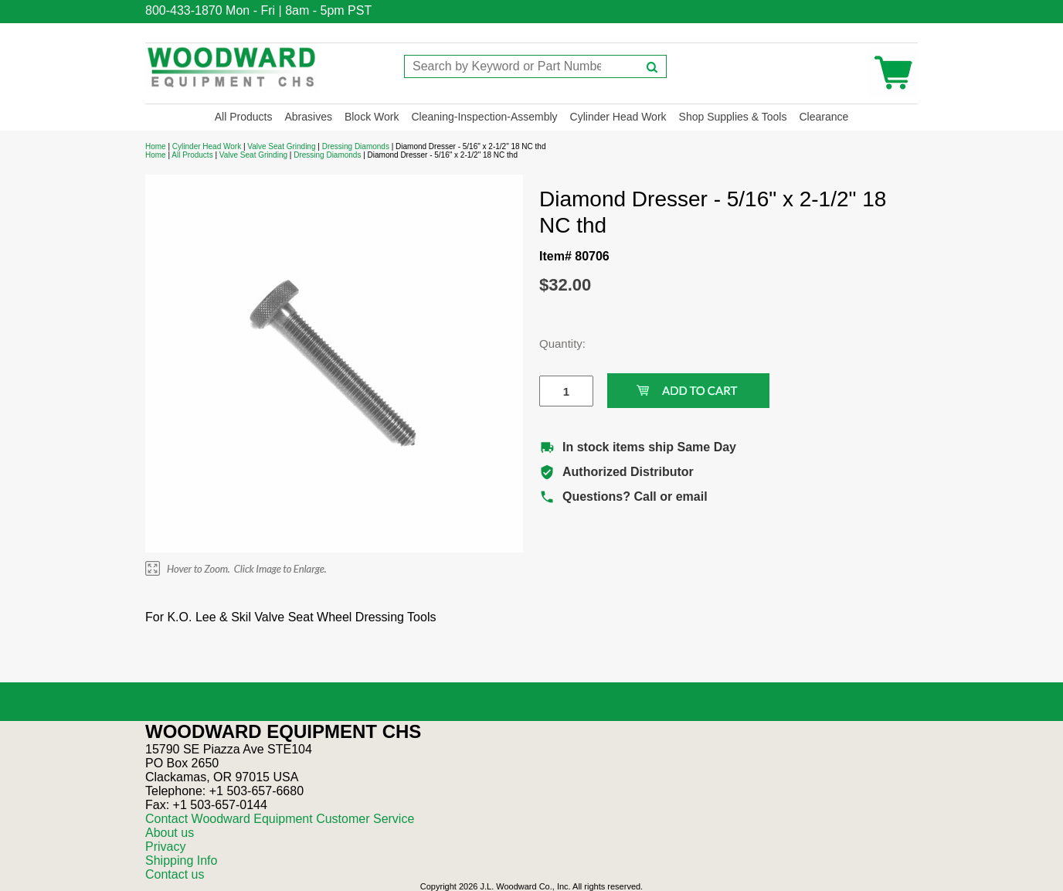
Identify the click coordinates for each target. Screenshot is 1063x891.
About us (169, 832)
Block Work (372, 117)
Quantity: (554, 343)
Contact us (174, 874)
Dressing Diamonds (355, 146)
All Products (244, 117)
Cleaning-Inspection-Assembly (484, 117)
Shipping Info (181, 860)
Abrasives (307, 117)
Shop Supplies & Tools (733, 117)
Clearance (823, 117)
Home (155, 146)
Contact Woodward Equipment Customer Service (279, 818)
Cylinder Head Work (618, 117)
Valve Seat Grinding (281, 146)
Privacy (165, 846)
